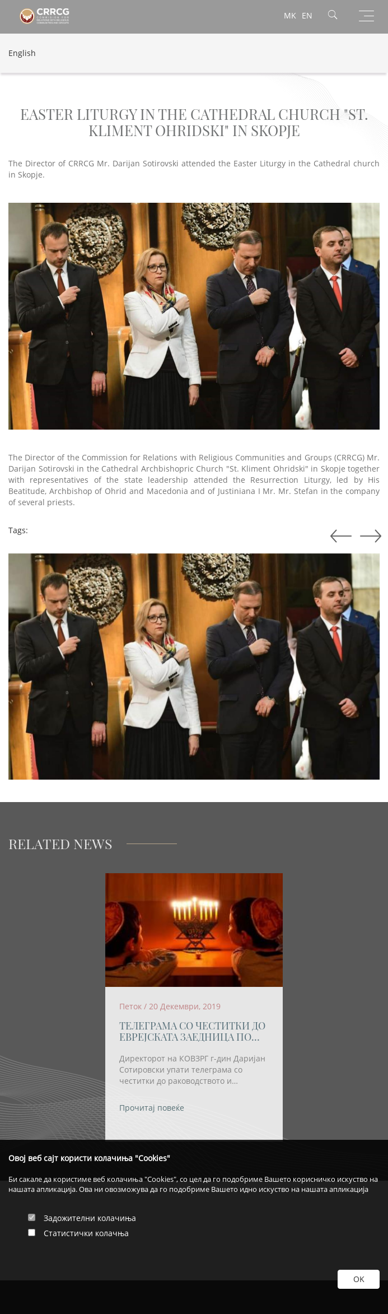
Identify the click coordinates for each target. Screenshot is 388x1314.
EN (307, 15)
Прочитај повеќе (151, 1107)
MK (290, 15)
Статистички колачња (86, 1233)
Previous (368, 536)
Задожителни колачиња (90, 1218)
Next (338, 536)
